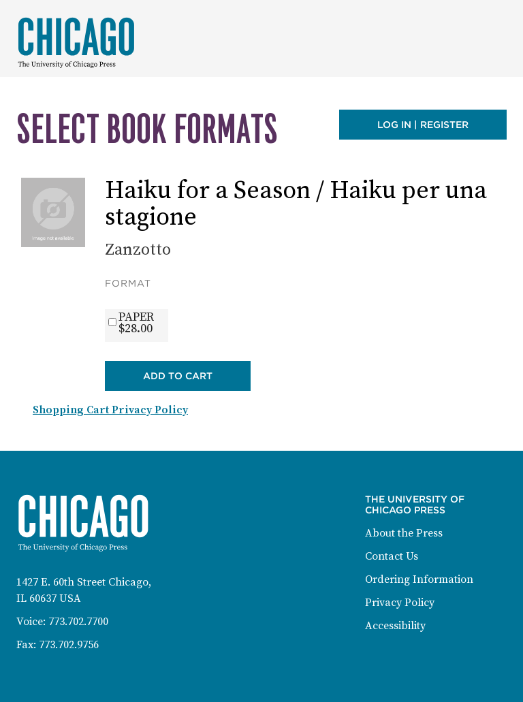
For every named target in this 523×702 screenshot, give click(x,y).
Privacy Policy (399, 602)
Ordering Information (419, 579)
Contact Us (391, 556)
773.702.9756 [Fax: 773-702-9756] (69, 645)
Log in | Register (423, 124)
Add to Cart (177, 376)
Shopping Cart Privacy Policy (110, 410)
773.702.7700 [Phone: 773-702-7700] (78, 621)
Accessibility (395, 626)
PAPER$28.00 (136, 322)
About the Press (404, 533)
